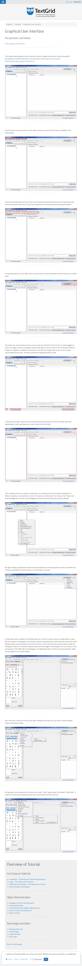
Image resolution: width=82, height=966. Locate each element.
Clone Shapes (14, 932)
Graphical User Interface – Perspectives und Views (27, 884)
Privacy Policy (24, 959)
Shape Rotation (14, 934)
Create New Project (16, 905)
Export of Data (14, 913)
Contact (10, 959)
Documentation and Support (19, 887)
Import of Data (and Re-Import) (20, 910)
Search (70, 2)
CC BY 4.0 (32, 959)
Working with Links (16, 929)
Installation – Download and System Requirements (27, 879)
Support (9, 24)
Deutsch (78, 2)
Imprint (16, 959)
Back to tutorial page (14, 944)
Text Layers (13, 937)
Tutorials (18, 24)
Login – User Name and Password (21, 882)
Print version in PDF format (15, 44)
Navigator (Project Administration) (21, 903)
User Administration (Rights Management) (24, 908)
